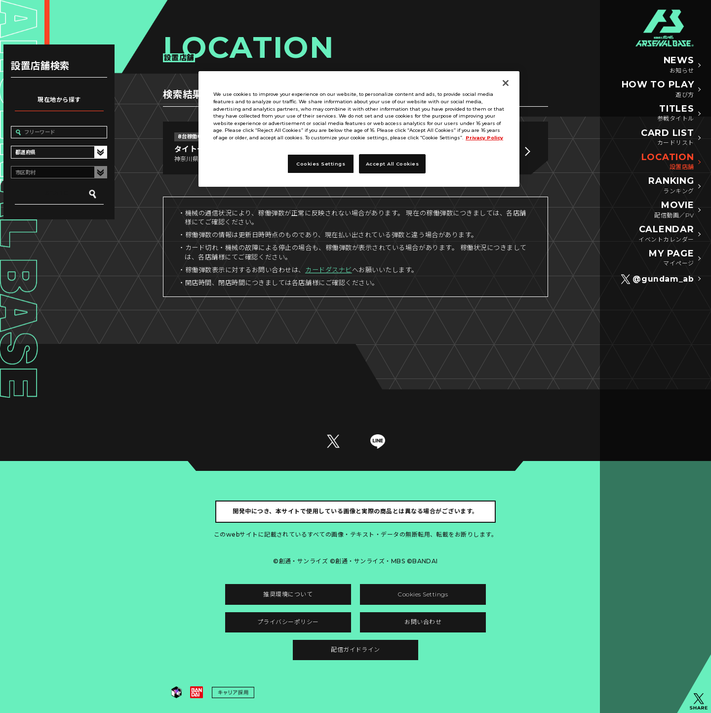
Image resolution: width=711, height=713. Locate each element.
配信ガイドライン (355, 649)
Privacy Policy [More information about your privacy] (484, 137)
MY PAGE (671, 258)
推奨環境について (288, 594)
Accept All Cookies (392, 164)
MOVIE (674, 210)
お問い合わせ (422, 622)
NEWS (679, 65)
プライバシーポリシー (288, 622)
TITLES (675, 113)
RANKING (671, 185)
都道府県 (25, 152)
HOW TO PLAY (658, 89)
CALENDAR (666, 234)
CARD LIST (667, 137)
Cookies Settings (423, 594)
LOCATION (667, 162)
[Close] (505, 83)
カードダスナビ (328, 270)
